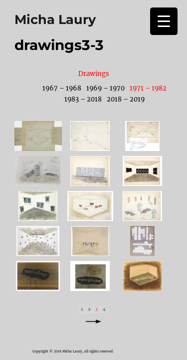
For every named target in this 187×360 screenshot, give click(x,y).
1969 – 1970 (105, 88)
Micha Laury (55, 19)
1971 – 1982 (148, 88)
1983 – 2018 (83, 99)
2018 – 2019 (126, 99)
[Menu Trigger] (164, 21)
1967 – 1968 (61, 88)
